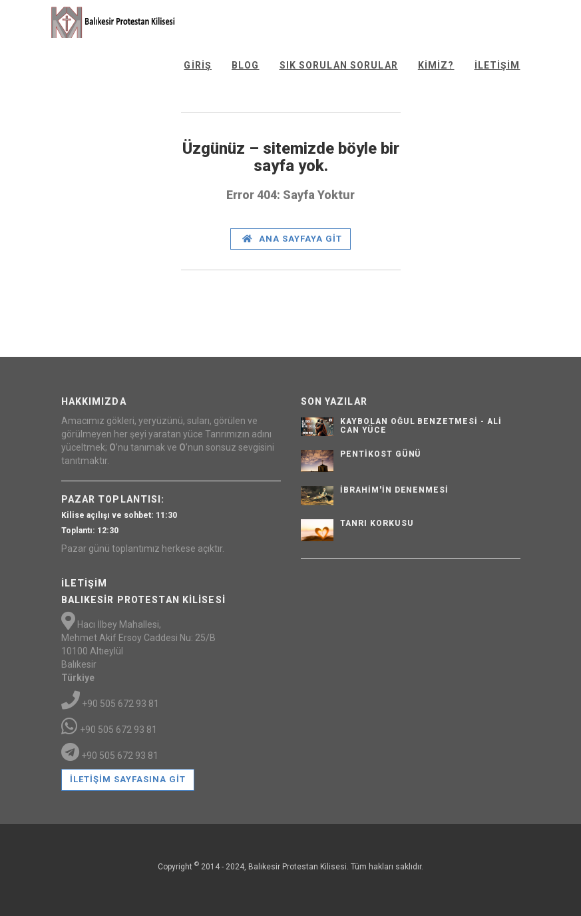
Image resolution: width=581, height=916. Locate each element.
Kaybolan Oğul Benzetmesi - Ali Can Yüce (421, 426)
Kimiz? (436, 65)
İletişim (497, 65)
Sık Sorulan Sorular (339, 65)
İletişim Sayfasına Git (128, 779)
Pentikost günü (380, 454)
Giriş (198, 65)
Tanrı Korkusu (376, 523)
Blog (245, 65)
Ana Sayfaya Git (292, 239)
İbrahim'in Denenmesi (394, 490)
